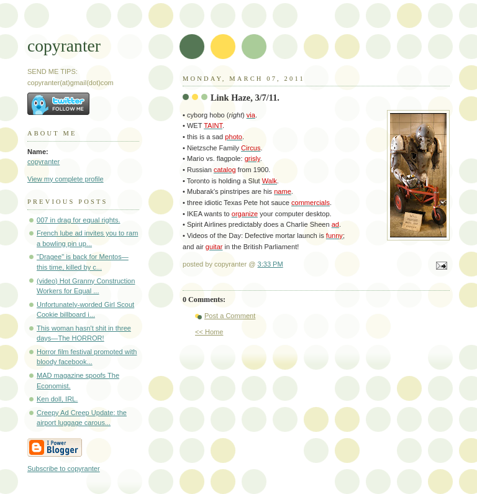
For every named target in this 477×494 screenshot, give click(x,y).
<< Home (209, 332)
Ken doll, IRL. (57, 399)
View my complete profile (65, 179)
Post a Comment (229, 315)
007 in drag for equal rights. (78, 220)
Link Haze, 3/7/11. (245, 98)
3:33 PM (270, 264)
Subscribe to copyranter (63, 468)
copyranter (64, 45)
